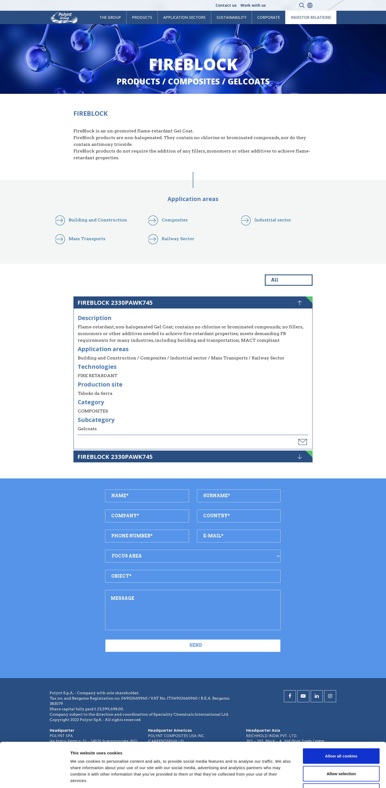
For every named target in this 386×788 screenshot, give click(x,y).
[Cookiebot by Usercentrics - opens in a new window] (34, 778)
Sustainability (231, 17)
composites (194, 81)
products (142, 17)
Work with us (253, 5)
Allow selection (341, 735)
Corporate (268, 17)
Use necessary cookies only (341, 752)
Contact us (226, 5)
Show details (281, 777)
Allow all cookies (341, 717)
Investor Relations (311, 17)
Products (138, 81)
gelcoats (249, 81)
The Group (110, 17)
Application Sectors (184, 17)
